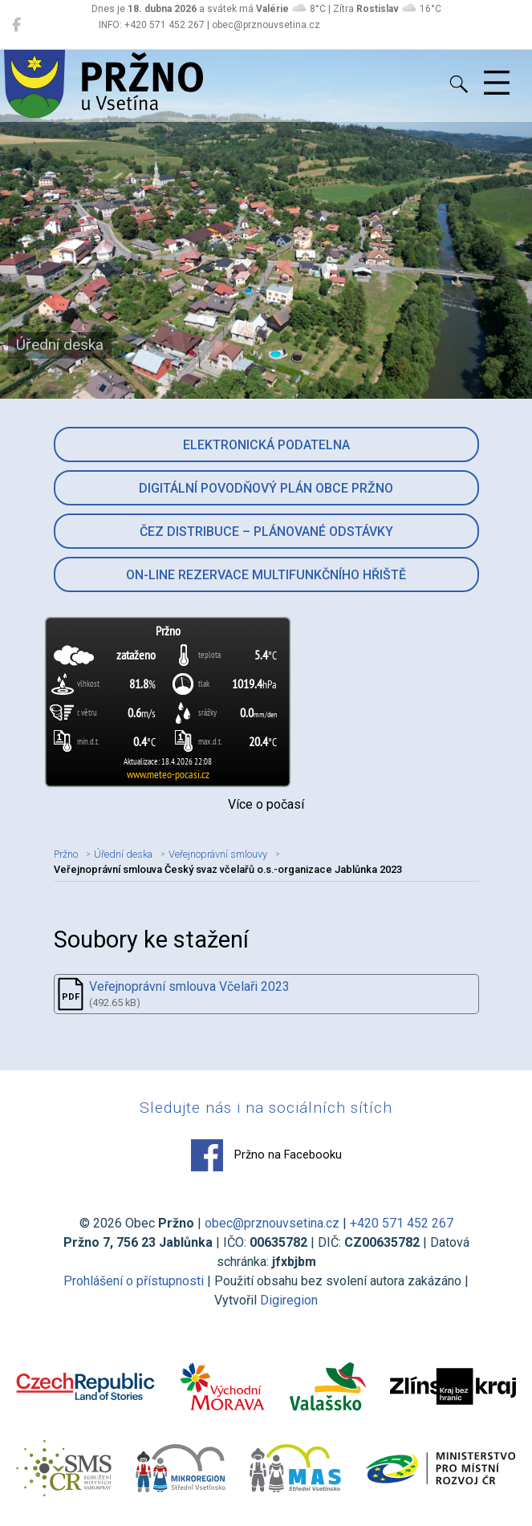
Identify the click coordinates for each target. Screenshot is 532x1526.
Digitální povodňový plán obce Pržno (266, 488)
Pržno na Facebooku (266, 1155)
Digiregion (289, 1300)
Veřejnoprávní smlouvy (218, 854)
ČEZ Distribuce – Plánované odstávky (266, 531)
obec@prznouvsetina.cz (272, 1223)
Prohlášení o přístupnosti (133, 1281)
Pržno (66, 854)
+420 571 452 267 (401, 1223)
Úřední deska (123, 854)
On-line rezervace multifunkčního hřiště (266, 574)
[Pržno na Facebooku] (16, 24)
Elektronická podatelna (266, 445)
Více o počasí (266, 804)
